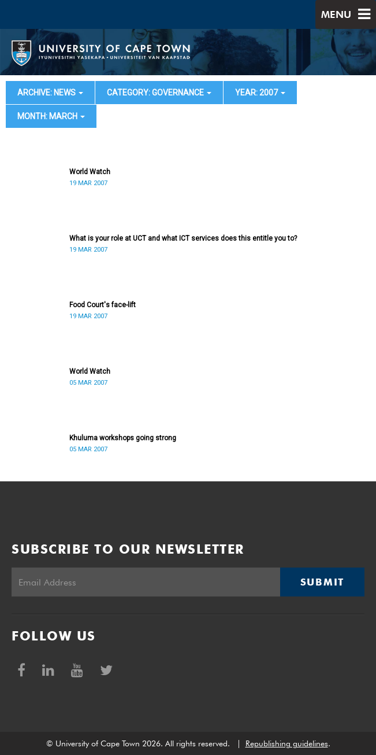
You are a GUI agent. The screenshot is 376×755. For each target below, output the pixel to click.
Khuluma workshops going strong (122, 438)
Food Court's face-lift (102, 305)
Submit (322, 582)
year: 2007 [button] (260, 92)
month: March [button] (51, 116)
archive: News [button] (50, 92)
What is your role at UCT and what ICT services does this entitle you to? (183, 238)
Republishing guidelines (286, 743)
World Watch (89, 172)
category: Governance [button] (159, 92)
